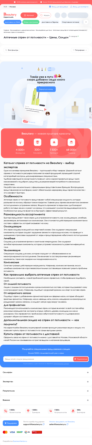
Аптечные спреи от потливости (14, 32)
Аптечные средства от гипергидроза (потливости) (70, 30)
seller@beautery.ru (58, 424)
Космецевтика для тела (44, 30)
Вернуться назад (46, 89)
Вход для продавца (60, 7)
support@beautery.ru (33, 424)
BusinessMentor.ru (20, 441)
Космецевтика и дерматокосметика (22, 30)
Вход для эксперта (80, 7)
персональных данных (61, 363)
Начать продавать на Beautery (62, 422)
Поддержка (11, 423)
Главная (6, 30)
